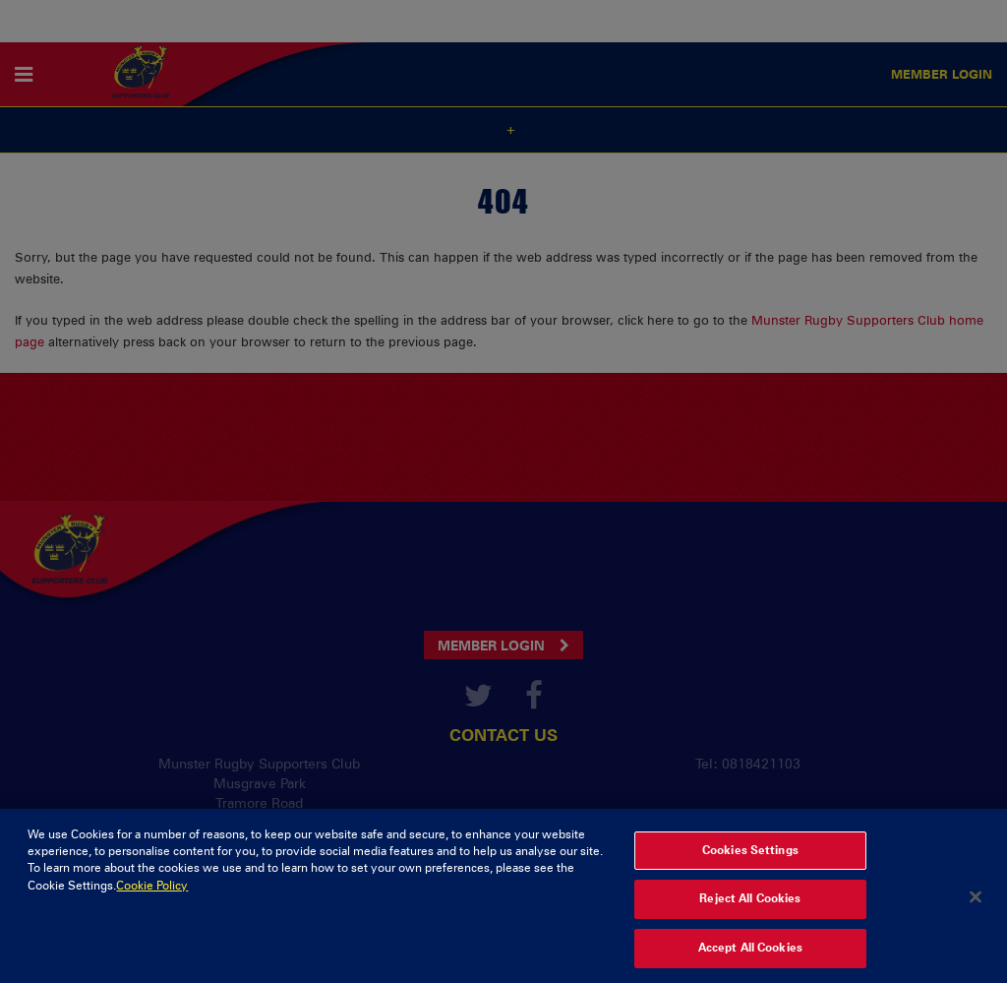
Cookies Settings (750, 867)
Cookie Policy (152, 902)
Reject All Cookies (749, 916)
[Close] (975, 914)
